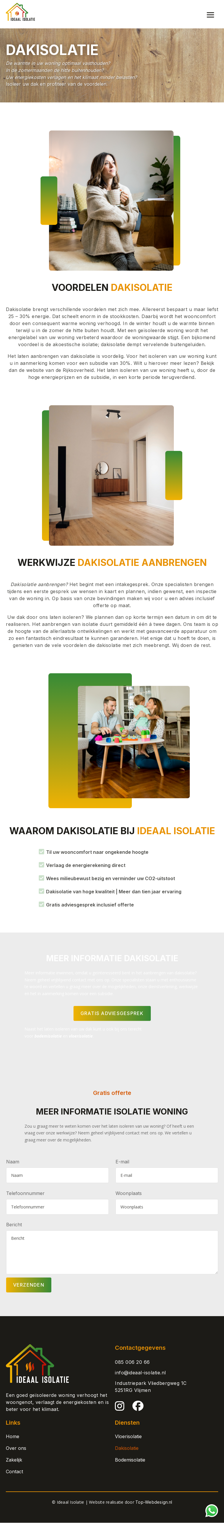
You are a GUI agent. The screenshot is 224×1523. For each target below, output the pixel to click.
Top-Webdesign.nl (153, 1502)
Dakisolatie (127, 1448)
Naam (12, 1162)
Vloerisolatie (128, 1437)
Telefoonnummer (25, 1193)
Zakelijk (14, 1460)
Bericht (14, 1224)
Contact (14, 1472)
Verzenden (28, 1285)
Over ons (16, 1448)
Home (12, 1437)
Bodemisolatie (130, 1460)
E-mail (122, 1162)
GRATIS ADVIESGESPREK (112, 1013)
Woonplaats (129, 1193)
